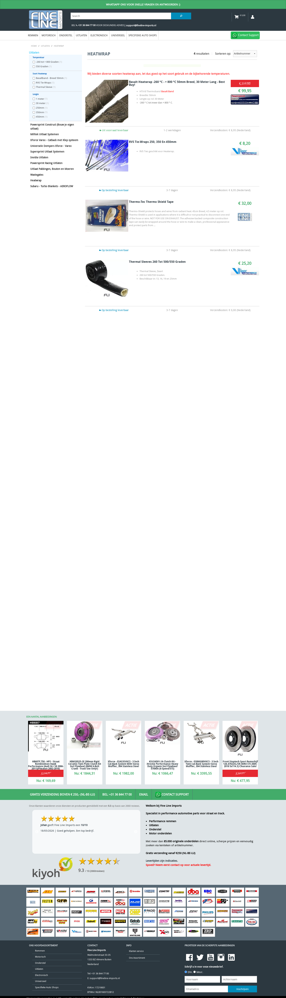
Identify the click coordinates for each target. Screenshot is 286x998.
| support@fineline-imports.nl (140, 25)
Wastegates (36, 174)
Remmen (33, 35)
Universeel (118, 35)
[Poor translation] (26, 660)
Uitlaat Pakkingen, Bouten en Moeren (52, 169)
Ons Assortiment (137, 594)
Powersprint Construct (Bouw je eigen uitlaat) (52, 126)
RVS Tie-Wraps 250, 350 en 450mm (152, 142)
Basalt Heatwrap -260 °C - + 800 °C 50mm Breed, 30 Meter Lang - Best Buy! (177, 83)
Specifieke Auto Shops (142, 35)
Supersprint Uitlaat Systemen (47, 151)
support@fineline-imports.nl (105, 614)
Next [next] (136, 468)
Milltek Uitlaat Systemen (44, 134)
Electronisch (99, 35)
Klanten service (136, 587)
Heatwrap (35, 180)
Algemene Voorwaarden (39, 634)
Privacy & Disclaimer (133, 634)
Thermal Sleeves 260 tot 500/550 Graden (157, 262)
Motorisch (49, 35)
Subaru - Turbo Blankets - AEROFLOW (51, 186)
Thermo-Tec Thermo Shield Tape (151, 202)
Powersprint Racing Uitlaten (46, 163)
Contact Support (172, 430)
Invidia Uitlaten (39, 157)
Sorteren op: (236, 53)
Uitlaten (81, 35)
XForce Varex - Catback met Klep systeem (54, 140)
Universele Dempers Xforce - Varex (51, 146)
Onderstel (65, 35)
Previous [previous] (37, 468)
